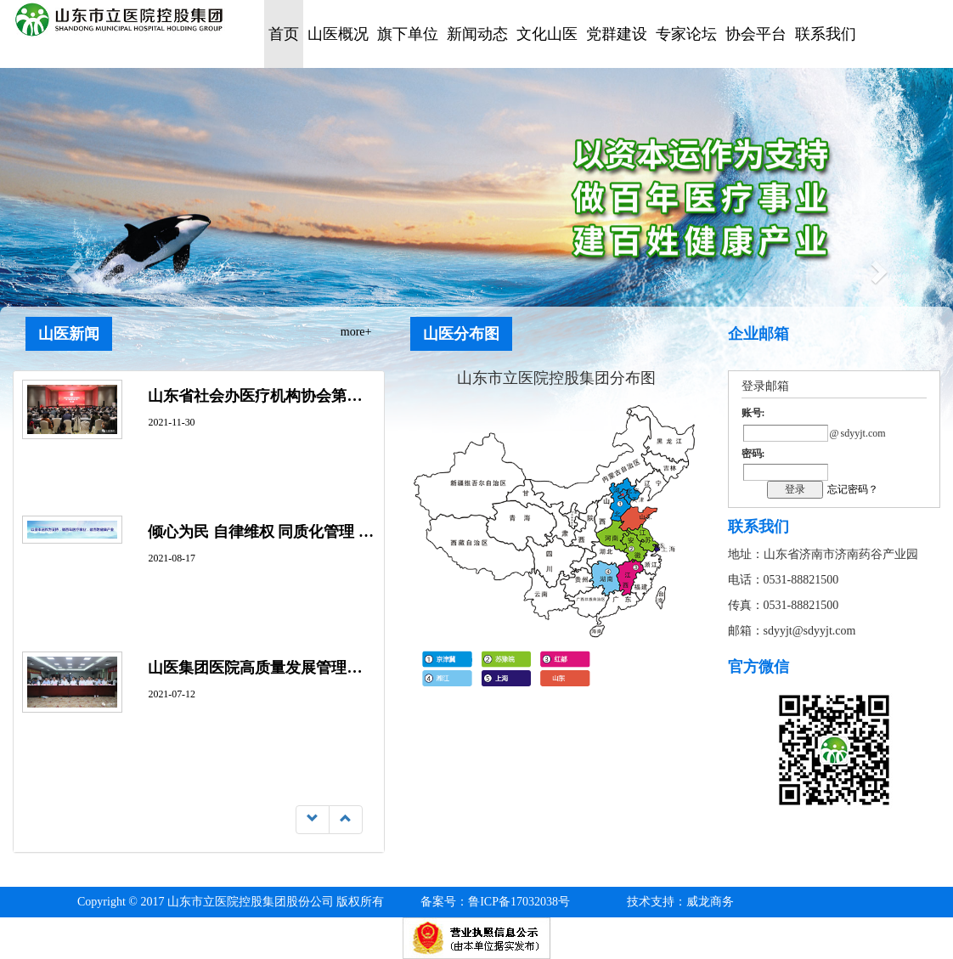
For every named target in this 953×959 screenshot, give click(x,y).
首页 (283, 33)
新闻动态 (477, 33)
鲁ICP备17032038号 (495, 901)
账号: (753, 413)
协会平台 (756, 33)
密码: (753, 454)
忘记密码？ (852, 489)
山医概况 (338, 33)
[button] (71, 266)
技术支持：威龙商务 (680, 901)
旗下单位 (407, 33)
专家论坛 (686, 33)
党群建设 (616, 33)
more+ (356, 331)
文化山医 (547, 33)
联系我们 (825, 33)
